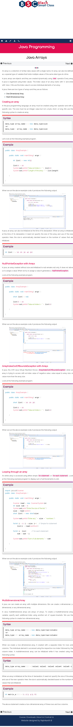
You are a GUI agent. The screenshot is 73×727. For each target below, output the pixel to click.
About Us (40, 717)
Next (69, 64)
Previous (6, 63)
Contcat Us (49, 717)
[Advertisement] (36, 23)
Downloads (31, 717)
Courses (22, 717)
